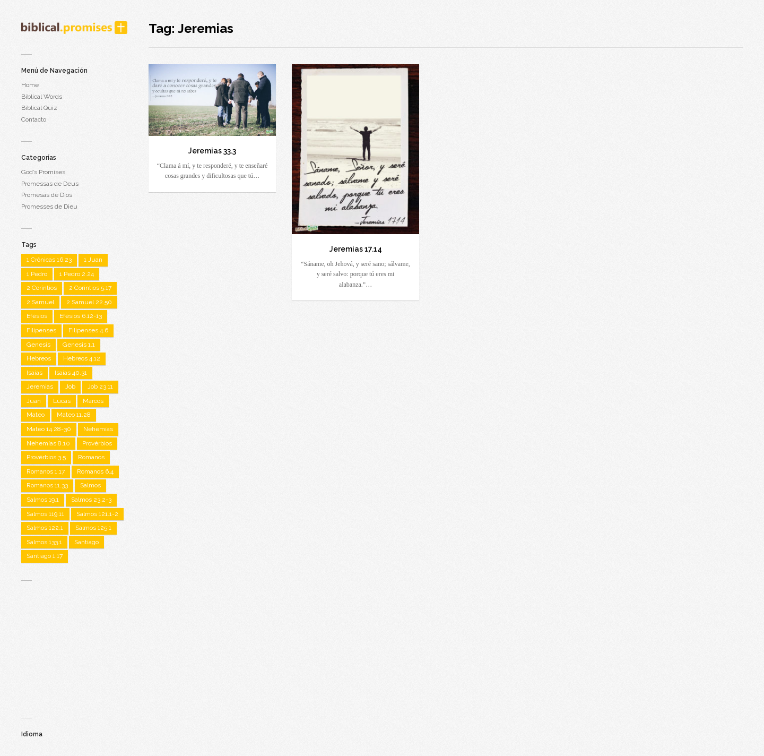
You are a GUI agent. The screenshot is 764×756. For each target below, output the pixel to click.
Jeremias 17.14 (355, 249)
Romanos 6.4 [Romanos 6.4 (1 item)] (95, 471)
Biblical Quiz (39, 107)
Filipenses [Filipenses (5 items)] (41, 330)
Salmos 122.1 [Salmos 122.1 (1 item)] (45, 527)
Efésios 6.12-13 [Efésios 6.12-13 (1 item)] (80, 316)
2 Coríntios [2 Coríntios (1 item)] (42, 287)
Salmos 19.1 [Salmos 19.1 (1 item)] (43, 499)
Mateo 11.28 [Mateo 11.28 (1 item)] (74, 414)
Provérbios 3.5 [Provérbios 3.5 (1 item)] (46, 457)
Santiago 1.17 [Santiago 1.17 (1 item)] (45, 556)
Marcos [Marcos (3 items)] (93, 401)
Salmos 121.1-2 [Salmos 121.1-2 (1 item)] (97, 514)
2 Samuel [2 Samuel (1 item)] (40, 302)
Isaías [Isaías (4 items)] (34, 372)
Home (30, 85)
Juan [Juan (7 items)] (34, 401)
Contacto (33, 119)
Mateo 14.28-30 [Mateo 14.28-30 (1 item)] (49, 429)
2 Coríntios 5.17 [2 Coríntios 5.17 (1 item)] (90, 287)
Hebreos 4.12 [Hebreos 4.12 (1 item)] (81, 358)
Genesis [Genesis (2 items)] (38, 344)
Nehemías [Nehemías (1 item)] (98, 429)
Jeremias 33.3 (212, 151)
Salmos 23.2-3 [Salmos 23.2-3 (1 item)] (91, 499)
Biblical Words (41, 96)
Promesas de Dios (46, 195)
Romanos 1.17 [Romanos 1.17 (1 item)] (46, 471)
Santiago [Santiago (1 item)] (86, 542)
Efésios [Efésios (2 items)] (37, 316)
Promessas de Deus (50, 183)
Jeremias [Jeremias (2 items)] (40, 386)
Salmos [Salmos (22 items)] (90, 485)
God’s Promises (43, 172)
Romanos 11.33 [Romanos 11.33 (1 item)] (47, 485)
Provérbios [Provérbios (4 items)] (97, 443)
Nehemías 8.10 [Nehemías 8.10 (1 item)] (48, 443)
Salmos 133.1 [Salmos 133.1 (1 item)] (44, 542)
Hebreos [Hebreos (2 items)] (39, 358)
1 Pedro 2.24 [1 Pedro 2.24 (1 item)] (76, 274)
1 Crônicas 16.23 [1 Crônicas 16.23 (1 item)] (49, 259)
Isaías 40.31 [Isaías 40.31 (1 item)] (71, 372)
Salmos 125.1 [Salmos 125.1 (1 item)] (93, 527)
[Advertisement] (74, 644)
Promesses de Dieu (49, 206)
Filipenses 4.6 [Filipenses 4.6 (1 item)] (88, 330)
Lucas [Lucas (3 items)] (62, 401)
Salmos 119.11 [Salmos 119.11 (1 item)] (45, 514)
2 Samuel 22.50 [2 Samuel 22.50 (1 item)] (89, 302)
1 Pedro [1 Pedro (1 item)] (37, 274)
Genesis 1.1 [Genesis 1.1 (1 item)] (79, 344)
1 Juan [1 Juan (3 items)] (93, 259)
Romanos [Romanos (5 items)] (91, 457)
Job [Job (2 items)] (70, 386)
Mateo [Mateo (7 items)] (36, 414)
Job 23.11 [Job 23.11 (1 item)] (100, 386)
